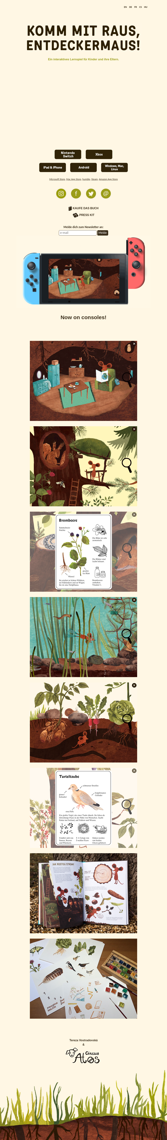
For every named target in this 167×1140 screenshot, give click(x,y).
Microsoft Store (57, 179)
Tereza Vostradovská (83, 1040)
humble (86, 179)
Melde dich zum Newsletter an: (83, 227)
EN (125, 7)
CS (140, 7)
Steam (94, 179)
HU (145, 7)
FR (135, 7)
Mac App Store (73, 179)
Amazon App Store (108, 179)
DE (130, 7)
